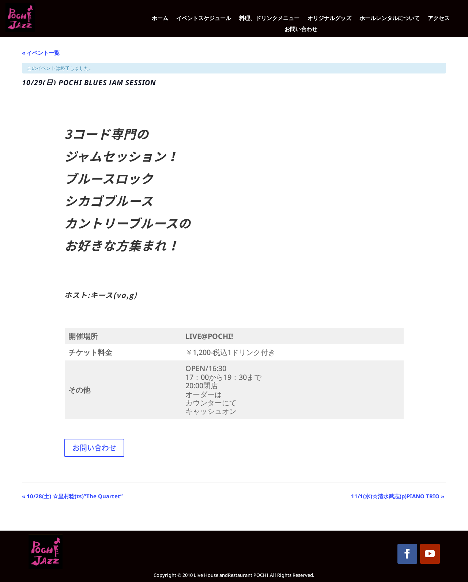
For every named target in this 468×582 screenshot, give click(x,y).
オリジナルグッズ (329, 18)
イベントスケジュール (203, 18)
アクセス (439, 18)
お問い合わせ (300, 29)
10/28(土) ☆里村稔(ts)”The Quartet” (72, 496)
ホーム (160, 18)
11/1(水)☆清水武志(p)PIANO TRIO (397, 496)
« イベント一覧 (41, 52)
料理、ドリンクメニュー (269, 18)
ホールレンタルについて (389, 18)
